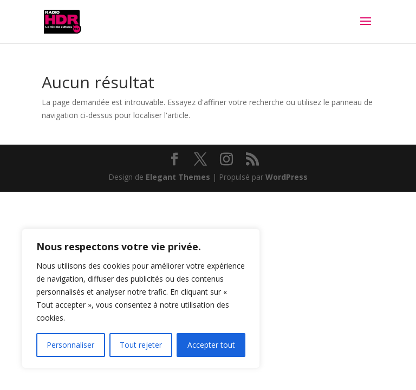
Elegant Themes (178, 177)
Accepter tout (211, 345)
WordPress (286, 177)
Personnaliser (70, 345)
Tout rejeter (141, 345)
